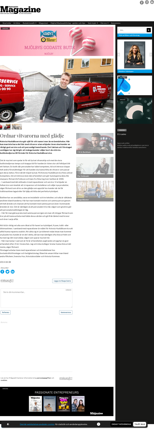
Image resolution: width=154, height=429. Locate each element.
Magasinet (43, 23)
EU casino (121, 134)
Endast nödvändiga (121, 424)
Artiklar (16, 23)
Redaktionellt (29, 23)
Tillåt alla (139, 424)
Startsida (7, 23)
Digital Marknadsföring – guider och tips (68, 23)
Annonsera (115, 23)
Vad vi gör (93, 23)
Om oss (104, 23)
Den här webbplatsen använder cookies (37, 424)
